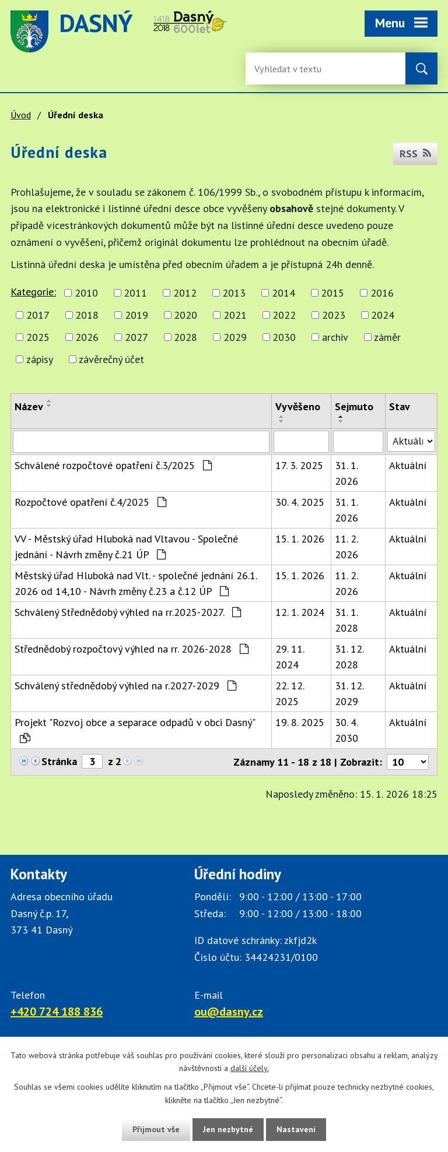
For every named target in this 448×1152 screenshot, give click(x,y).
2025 (38, 337)
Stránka (59, 761)
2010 (86, 293)
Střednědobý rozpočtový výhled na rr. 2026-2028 (132, 649)
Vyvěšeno (297, 406)
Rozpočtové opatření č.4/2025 (90, 502)
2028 (185, 337)
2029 (235, 337)
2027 (136, 337)
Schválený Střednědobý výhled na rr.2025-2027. (128, 612)
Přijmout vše (156, 1129)
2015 (332, 293)
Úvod (20, 115)
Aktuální (407, 465)
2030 (284, 337)
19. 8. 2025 (299, 722)
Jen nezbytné (228, 1129)
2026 (87, 337)
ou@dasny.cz (228, 1011)
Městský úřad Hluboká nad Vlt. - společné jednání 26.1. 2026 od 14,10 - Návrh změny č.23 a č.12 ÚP (136, 583)
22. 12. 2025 (289, 693)
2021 (235, 315)
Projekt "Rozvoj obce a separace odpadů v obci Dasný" (135, 730)
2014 (283, 293)
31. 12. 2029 (349, 693)
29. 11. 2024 (289, 656)
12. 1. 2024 (299, 612)
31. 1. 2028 (346, 620)
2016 (382, 293)
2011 (135, 293)
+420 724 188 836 (56, 1011)
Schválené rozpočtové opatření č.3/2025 (113, 465)
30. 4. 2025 (299, 502)
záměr (387, 337)
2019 (136, 315)
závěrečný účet (111, 359)
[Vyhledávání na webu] (292, 68)
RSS (415, 153)
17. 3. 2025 (299, 465)
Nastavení (296, 1129)
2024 (382, 315)
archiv (335, 337)
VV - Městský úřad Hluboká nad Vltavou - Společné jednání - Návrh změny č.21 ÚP (126, 546)
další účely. (249, 1068)
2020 (185, 315)
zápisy (39, 359)
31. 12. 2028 (349, 656)
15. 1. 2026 (299, 538)
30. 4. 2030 (346, 730)
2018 (87, 315)
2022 (284, 315)
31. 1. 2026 (346, 473)
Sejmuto (354, 406)
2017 (38, 315)
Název (29, 406)
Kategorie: (33, 291)
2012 (185, 293)
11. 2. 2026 (346, 546)
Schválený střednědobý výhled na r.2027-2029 (125, 685)
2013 (234, 293)
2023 (333, 315)
